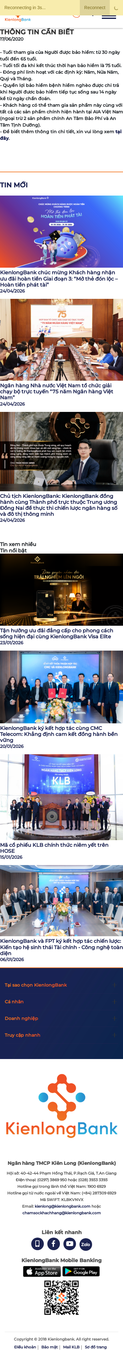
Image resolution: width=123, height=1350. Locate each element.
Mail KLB (71, 1347)
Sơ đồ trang (96, 1347)
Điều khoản (25, 1347)
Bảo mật (49, 1347)
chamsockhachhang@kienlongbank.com (61, 1212)
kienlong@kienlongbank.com (63, 1206)
